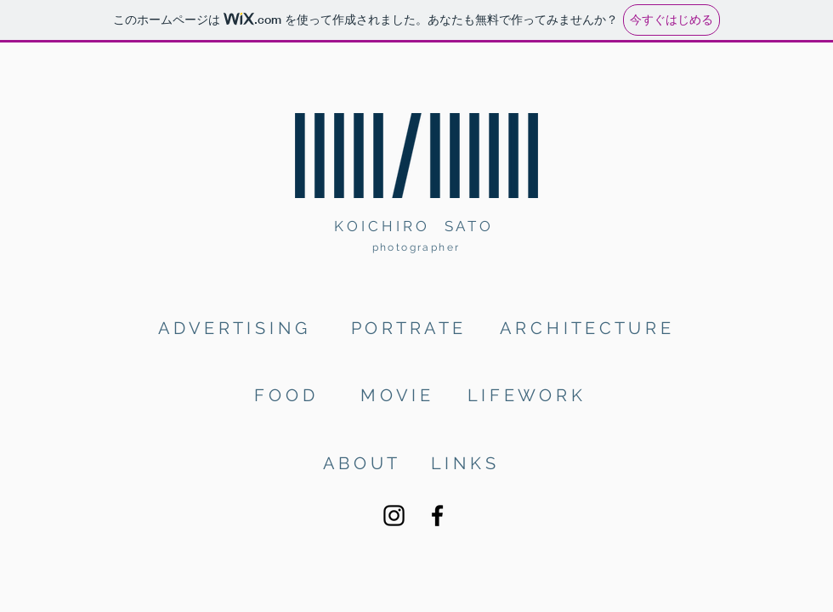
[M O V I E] (395, 395)
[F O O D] (287, 395)
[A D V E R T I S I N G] (237, 327)
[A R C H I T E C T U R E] (587, 327)
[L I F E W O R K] (527, 395)
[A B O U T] (361, 463)
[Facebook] (437, 516)
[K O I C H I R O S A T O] (416, 226)
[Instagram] (394, 516)
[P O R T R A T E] (409, 327)
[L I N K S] (463, 463)
